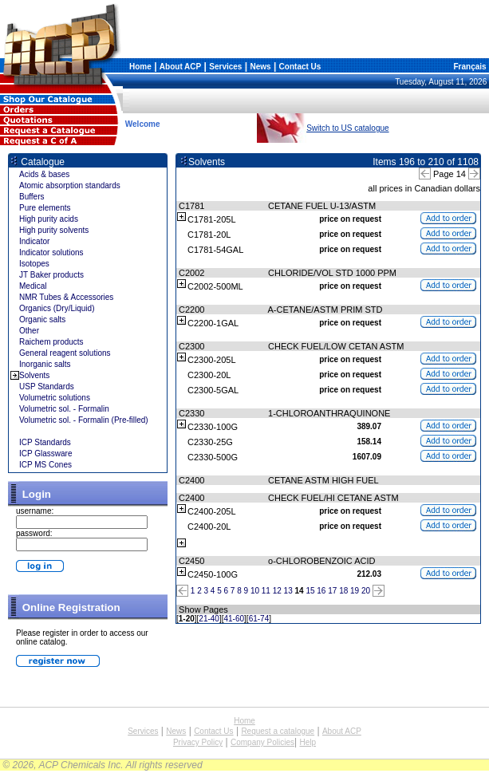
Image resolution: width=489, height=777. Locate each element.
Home (140, 66)
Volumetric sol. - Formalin (64, 408)
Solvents (34, 375)
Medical (32, 286)
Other (29, 330)
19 (354, 590)
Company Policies (262, 742)
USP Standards (46, 386)
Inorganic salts (44, 364)
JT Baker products (51, 274)
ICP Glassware (46, 453)
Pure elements (44, 207)
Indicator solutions (51, 252)
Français (469, 66)
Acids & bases (44, 174)
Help (307, 742)
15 (310, 590)
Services (225, 66)
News (260, 66)
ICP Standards (45, 442)
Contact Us (300, 66)
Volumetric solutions (54, 397)
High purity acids (48, 219)
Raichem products (51, 341)
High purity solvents (54, 230)
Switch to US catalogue (347, 128)
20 (365, 590)
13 (288, 590)
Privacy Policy (198, 742)
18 (343, 590)
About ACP (180, 66)
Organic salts (42, 319)
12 (277, 590)
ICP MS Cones (45, 464)
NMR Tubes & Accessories (66, 297)
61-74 (259, 618)
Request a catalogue (277, 731)
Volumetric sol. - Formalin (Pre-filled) (83, 420)
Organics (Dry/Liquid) (56, 308)
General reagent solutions (65, 353)
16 (321, 590)
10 (254, 590)
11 (266, 590)
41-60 (234, 618)
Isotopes (34, 263)
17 (332, 590)
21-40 (209, 618)
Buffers (32, 196)
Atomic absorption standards (69, 185)
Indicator (34, 241)
